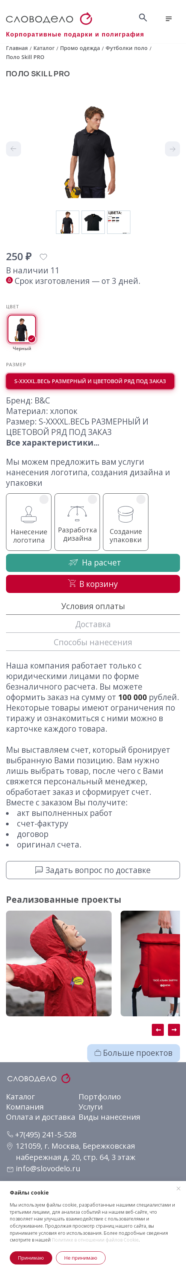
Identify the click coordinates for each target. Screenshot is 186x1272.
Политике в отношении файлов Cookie (95, 1240)
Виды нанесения (109, 1117)
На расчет (93, 562)
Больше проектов (133, 1053)
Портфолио (100, 1097)
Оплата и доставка (40, 1117)
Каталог (20, 1097)
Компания (25, 1107)
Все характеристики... (52, 442)
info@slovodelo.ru (48, 1168)
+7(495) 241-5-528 (41, 1134)
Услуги (91, 1107)
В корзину (93, 584)
